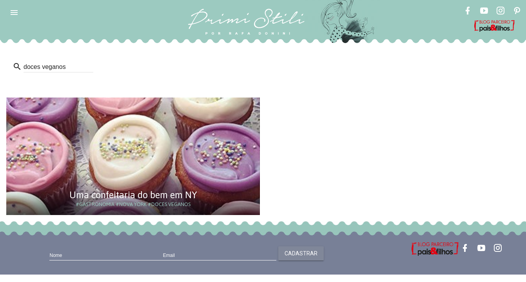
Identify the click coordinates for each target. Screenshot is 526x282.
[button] (14, 12)
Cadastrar (301, 253)
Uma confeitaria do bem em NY (133, 195)
